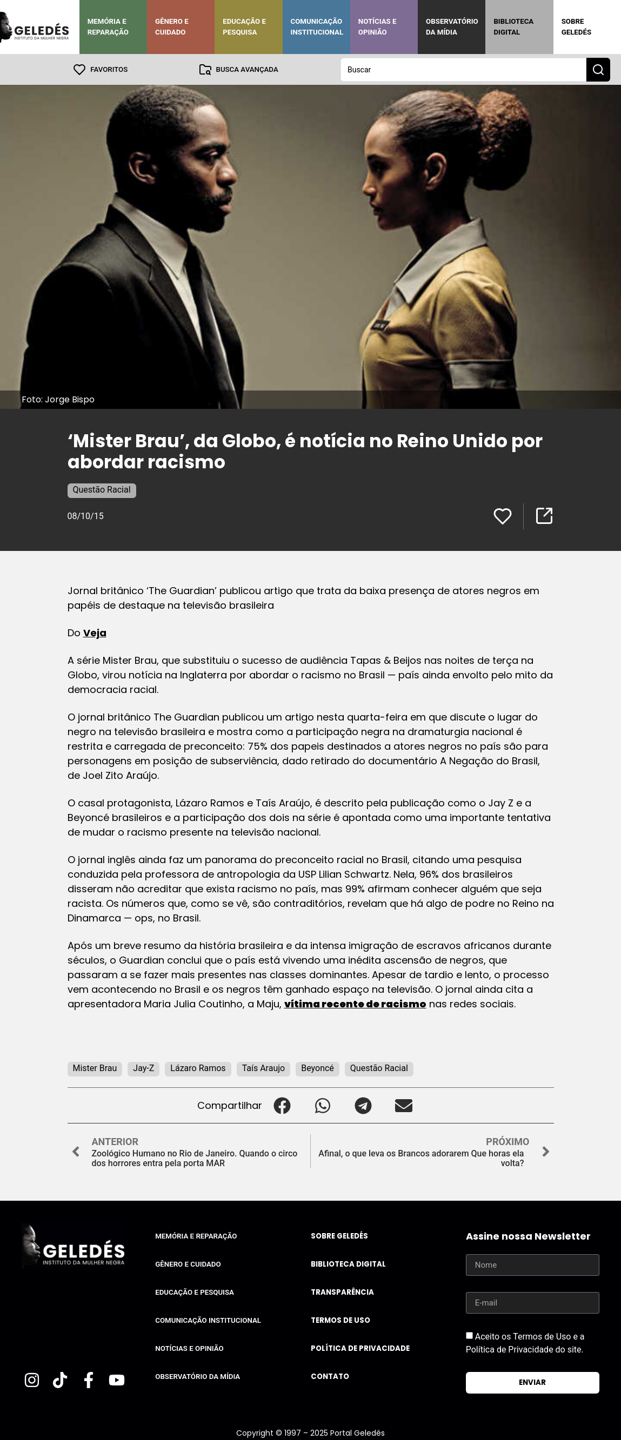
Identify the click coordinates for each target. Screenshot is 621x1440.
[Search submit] (598, 69)
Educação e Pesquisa (244, 26)
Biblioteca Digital (513, 26)
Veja (94, 632)
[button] (282, 1105)
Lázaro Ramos (197, 1067)
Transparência (342, 1292)
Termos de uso (340, 1320)
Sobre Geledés (576, 26)
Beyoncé (317, 1067)
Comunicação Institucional (317, 26)
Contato (330, 1376)
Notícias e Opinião (377, 26)
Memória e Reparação (108, 26)
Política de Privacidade (360, 1348)
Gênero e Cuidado (172, 26)
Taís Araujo (263, 1067)
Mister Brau (95, 1067)
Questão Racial (102, 489)
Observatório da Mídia (452, 26)
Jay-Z (143, 1067)
